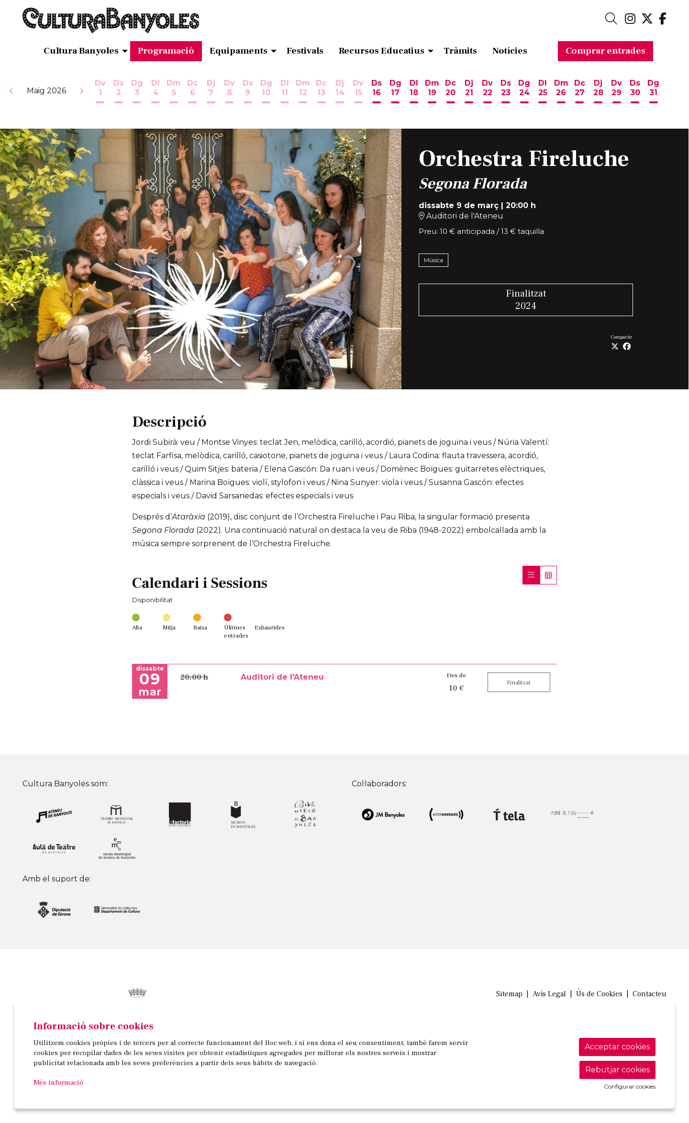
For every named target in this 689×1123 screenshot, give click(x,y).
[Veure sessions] (531, 575)
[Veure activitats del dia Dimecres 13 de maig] (321, 92)
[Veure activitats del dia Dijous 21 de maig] (469, 92)
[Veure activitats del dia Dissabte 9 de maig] (247, 92)
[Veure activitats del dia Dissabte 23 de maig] (506, 92)
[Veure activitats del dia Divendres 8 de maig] (229, 92)
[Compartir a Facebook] (627, 346)
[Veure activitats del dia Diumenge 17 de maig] (395, 92)
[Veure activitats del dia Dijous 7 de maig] (210, 92)
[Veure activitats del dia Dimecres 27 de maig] (579, 92)
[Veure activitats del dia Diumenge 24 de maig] (524, 92)
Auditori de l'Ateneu (461, 215)
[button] (11, 91)
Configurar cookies (630, 1087)
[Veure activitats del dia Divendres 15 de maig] (358, 92)
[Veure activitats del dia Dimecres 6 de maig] (192, 92)
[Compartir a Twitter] (615, 346)
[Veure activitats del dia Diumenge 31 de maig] (653, 92)
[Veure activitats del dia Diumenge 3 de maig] (137, 92)
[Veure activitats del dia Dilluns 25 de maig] (542, 92)
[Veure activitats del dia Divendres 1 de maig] (100, 92)
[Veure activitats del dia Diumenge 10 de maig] (266, 92)
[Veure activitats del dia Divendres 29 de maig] (616, 92)
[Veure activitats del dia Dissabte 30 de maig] (635, 92)
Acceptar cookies (617, 1046)
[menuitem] (630, 19)
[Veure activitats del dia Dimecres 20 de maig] (450, 92)
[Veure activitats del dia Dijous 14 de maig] (340, 92)
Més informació (58, 1082)
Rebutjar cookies (617, 1069)
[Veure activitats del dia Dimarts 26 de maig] (561, 92)
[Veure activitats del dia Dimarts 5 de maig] (174, 92)
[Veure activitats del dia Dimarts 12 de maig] (303, 92)
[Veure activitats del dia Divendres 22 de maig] (487, 92)
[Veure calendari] (548, 575)
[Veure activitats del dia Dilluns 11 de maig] (284, 92)
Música (433, 260)
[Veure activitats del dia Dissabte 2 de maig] (119, 92)
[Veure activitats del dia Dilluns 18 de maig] (413, 92)
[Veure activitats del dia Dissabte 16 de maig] (376, 92)
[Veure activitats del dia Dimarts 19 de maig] (432, 92)
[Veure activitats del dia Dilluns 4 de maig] (155, 92)
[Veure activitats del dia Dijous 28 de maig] (598, 92)
